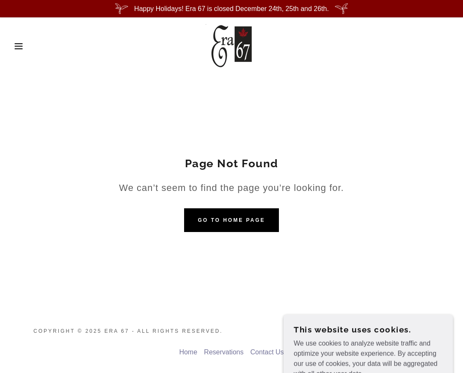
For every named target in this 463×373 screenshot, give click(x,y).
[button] (23, 46)
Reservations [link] (223, 352)
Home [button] (188, 352)
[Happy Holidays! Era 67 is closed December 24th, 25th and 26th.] (231, 9)
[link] (231, 45)
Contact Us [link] (267, 352)
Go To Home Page (231, 220)
